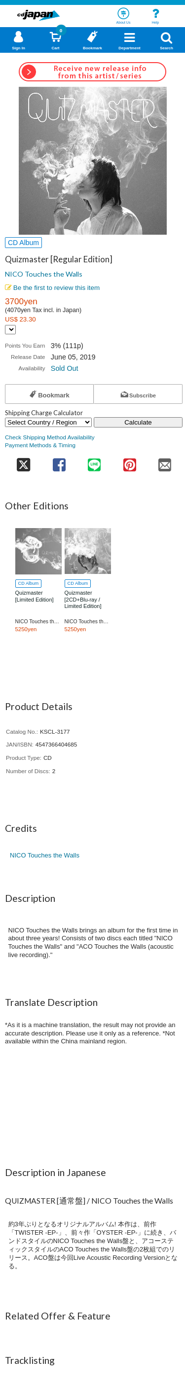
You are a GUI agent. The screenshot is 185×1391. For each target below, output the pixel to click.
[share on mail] (165, 462)
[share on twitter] (23, 462)
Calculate (138, 422)
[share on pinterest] (129, 462)
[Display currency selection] (10, 329)
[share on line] (94, 462)
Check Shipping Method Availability (50, 437)
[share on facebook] (58, 462)
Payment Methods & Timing (40, 445)
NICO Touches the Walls (43, 274)
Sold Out (64, 368)
